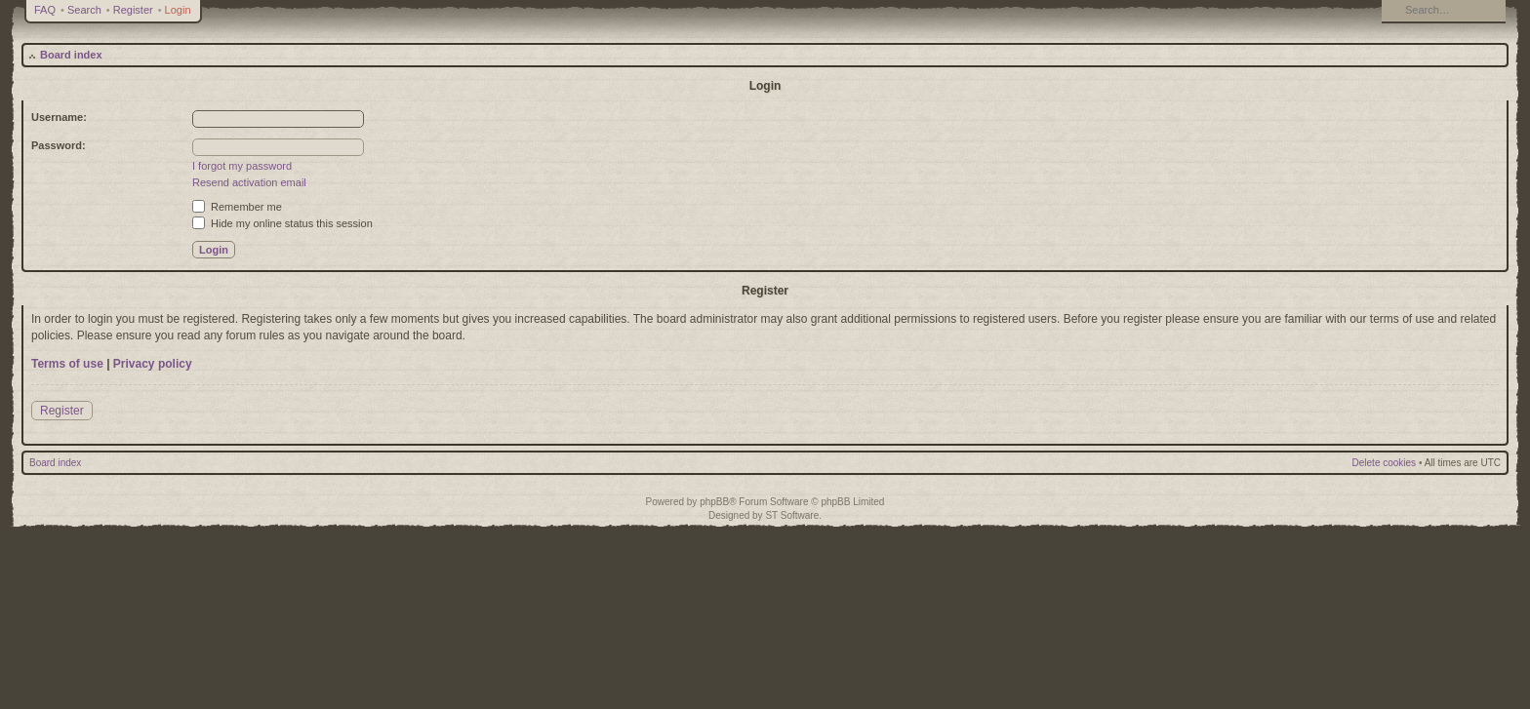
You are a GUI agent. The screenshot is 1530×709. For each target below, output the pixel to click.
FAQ (45, 10)
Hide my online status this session (282, 223)
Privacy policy (152, 364)
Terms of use (67, 364)
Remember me (237, 207)
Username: (59, 117)
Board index (71, 54)
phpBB (714, 501)
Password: (58, 145)
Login (178, 10)
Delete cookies (1384, 462)
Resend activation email (249, 182)
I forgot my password (242, 166)
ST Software (792, 515)
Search (84, 10)
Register (133, 10)
